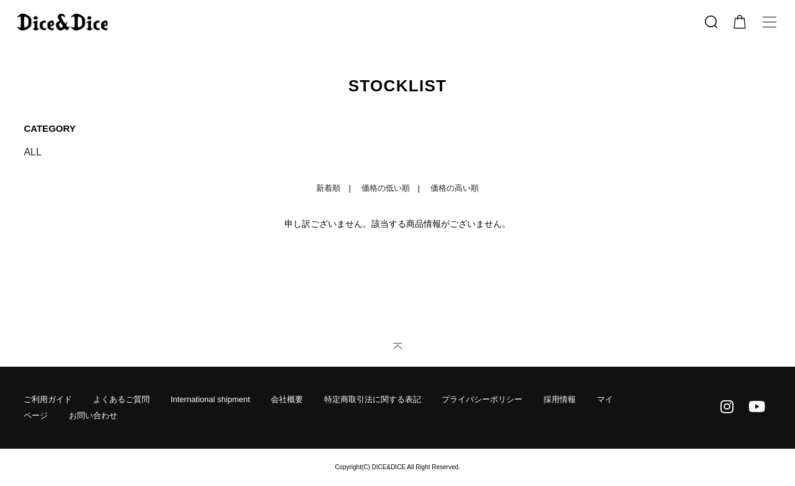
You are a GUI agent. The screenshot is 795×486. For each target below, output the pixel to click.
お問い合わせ (93, 415)
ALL (32, 152)
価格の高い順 (454, 188)
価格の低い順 (385, 188)
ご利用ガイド (48, 399)
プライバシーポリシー (482, 399)
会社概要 (287, 399)
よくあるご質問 (121, 399)
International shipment (210, 399)
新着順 (328, 188)
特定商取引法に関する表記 (372, 399)
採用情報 (559, 399)
